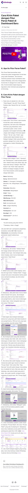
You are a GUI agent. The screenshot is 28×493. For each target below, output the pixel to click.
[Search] (20, 2)
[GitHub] (15, 482)
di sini (19, 453)
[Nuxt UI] (6, 2)
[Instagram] (12, 482)
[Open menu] (26, 2)
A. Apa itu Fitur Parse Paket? (13, 68)
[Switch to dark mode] (23, 2)
